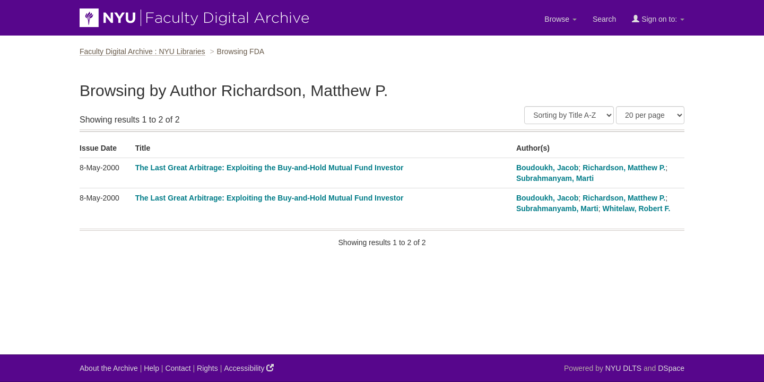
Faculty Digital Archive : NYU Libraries (142, 51)
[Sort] (569, 115)
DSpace (671, 368)
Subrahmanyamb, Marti (557, 208)
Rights (207, 368)
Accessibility (249, 367)
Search (604, 19)
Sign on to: (658, 18)
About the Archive (109, 368)
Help (151, 368)
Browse (560, 19)
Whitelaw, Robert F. (637, 208)
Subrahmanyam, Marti (555, 178)
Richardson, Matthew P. (624, 167)
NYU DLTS (623, 368)
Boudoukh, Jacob (547, 167)
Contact (177, 368)
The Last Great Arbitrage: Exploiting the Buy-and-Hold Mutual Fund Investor (269, 167)
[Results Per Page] (650, 115)
